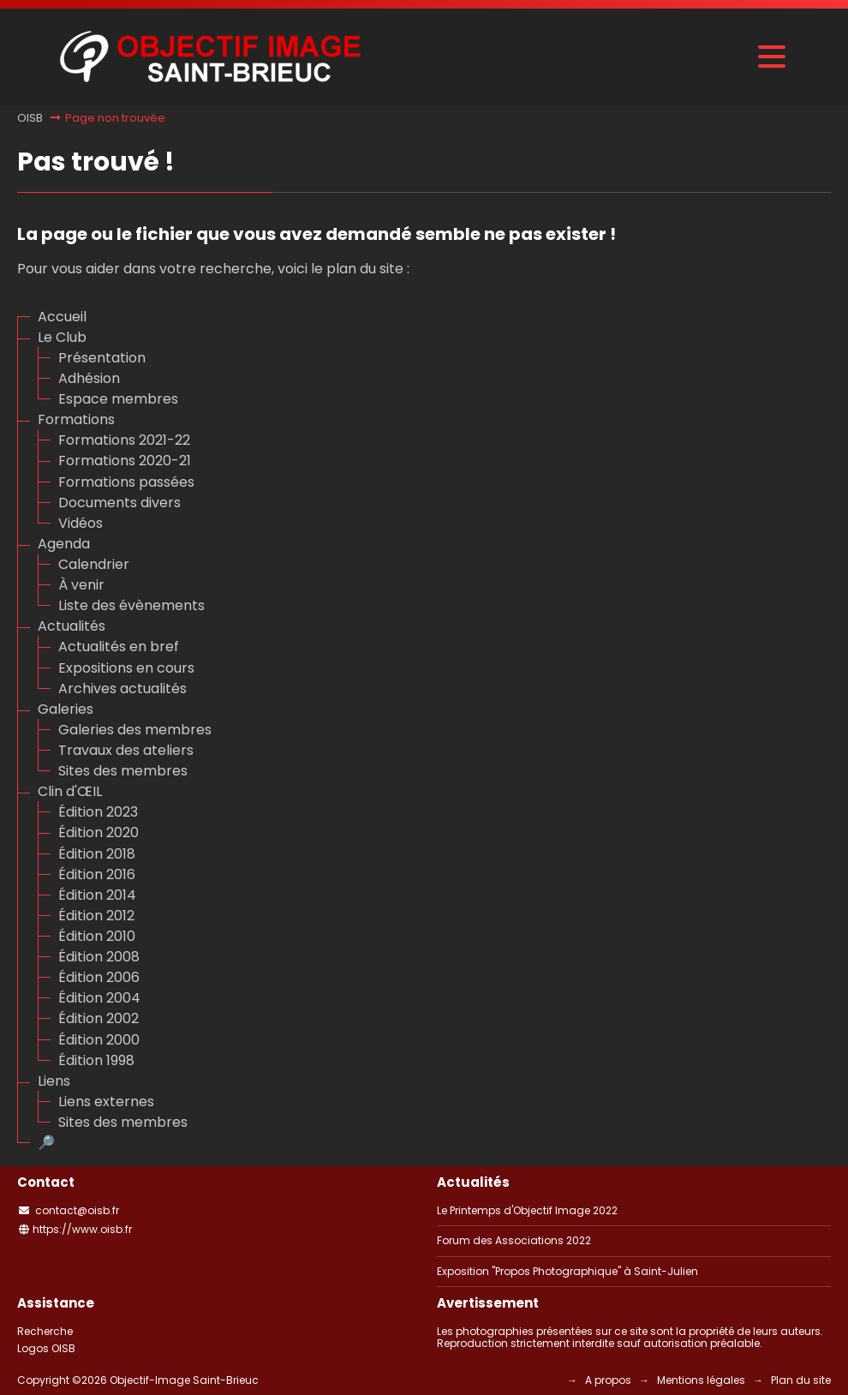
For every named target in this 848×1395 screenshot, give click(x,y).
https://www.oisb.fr (82, 1229)
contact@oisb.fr (77, 1210)
